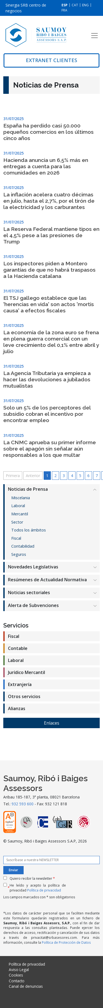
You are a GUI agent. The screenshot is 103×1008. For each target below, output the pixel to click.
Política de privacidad (44, 890)
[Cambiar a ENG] (85, 5)
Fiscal (16, 538)
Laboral (18, 505)
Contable (17, 648)
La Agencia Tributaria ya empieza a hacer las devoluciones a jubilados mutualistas (47, 379)
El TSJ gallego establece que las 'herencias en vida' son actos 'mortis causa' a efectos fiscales (48, 304)
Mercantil (19, 513)
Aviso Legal (19, 969)
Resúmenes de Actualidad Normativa (47, 580)
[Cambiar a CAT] (75, 5)
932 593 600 (23, 803)
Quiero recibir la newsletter (32, 878)
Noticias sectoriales (29, 592)
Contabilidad (22, 546)
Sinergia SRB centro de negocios (25, 7)
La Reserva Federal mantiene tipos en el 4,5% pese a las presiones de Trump (51, 235)
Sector (17, 522)
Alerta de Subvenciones (33, 605)
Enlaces (51, 723)
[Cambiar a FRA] (64, 10)
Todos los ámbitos (28, 530)
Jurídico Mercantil (26, 672)
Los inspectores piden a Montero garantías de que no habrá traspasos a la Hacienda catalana (49, 269)
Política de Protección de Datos (66, 942)
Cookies (16, 975)
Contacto (16, 980)
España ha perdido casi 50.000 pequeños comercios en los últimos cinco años (48, 132)
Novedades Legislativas (33, 567)
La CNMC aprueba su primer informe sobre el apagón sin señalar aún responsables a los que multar (49, 448)
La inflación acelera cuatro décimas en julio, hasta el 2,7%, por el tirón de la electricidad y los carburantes (48, 200)
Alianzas (16, 708)
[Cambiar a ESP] (65, 5)
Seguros (18, 554)
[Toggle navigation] (94, 35)
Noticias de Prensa (28, 489)
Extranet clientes (51, 60)
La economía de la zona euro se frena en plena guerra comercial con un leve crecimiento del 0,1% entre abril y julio (51, 341)
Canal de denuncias (26, 986)
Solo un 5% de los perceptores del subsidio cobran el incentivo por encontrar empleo (47, 414)
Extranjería (20, 684)
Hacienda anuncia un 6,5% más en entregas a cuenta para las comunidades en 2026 (45, 166)
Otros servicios (24, 696)
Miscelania (20, 497)
